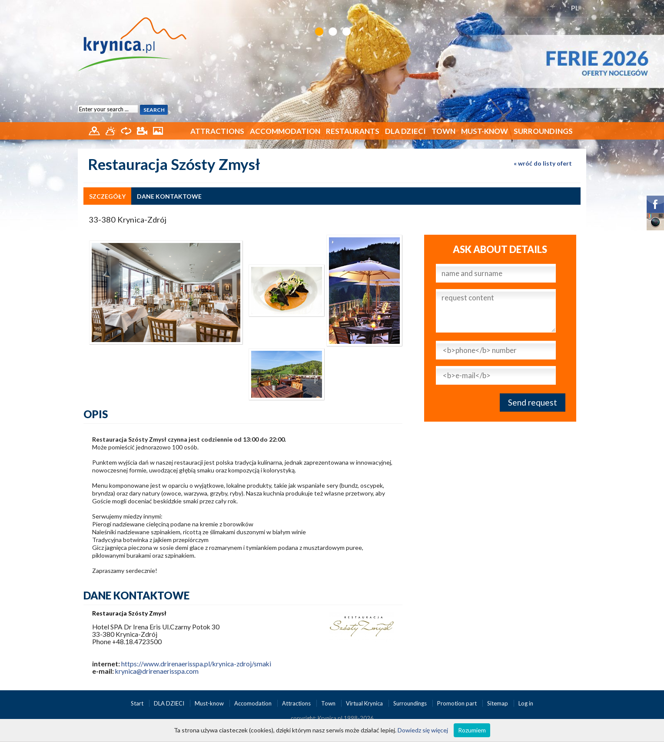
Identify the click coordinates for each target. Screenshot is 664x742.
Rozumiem (472, 730)
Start (138, 703)
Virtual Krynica (365, 703)
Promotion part (457, 703)
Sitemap (497, 703)
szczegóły (107, 196)
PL (575, 7)
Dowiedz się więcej (423, 730)
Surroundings (543, 131)
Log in (525, 703)
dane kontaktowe (169, 196)
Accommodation (285, 131)
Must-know (484, 131)
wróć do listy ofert (545, 163)
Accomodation (253, 703)
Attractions (217, 131)
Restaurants (352, 131)
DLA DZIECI (405, 131)
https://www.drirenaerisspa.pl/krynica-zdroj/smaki (196, 664)
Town (443, 131)
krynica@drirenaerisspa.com (157, 671)
